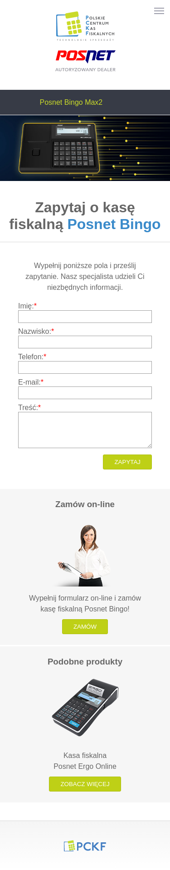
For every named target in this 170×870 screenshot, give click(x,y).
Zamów (85, 626)
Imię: (27, 306)
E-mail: (31, 382)
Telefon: (32, 357)
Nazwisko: (36, 331)
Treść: (29, 407)
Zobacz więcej (84, 784)
